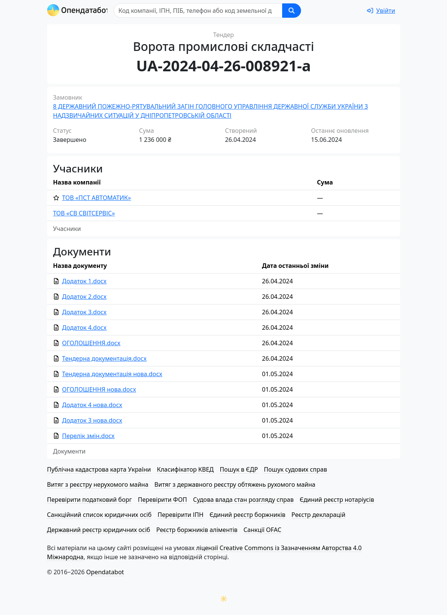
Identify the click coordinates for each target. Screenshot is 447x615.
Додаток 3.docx (84, 312)
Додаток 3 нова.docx (92, 420)
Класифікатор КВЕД (185, 469)
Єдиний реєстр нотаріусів (337, 499)
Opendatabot (105, 572)
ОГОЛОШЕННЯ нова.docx (99, 389)
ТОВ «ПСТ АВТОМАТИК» (96, 198)
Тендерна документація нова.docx (112, 374)
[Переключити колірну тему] (224, 599)
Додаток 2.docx (84, 296)
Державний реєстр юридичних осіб (99, 530)
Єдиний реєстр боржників (247, 514)
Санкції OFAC (262, 530)
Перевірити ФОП (162, 499)
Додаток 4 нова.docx (92, 405)
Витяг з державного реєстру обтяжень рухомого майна (234, 484)
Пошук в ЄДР (239, 469)
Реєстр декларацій (319, 514)
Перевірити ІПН (181, 514)
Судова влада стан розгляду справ (243, 499)
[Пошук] (200, 10)
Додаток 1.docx (84, 281)
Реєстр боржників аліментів (196, 530)
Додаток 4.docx (84, 327)
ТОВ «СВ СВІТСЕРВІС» (84, 213)
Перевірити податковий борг (89, 499)
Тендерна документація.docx (104, 358)
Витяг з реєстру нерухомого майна (98, 484)
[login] (381, 10)
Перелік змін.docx (88, 436)
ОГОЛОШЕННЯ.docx (91, 343)
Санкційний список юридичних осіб (99, 514)
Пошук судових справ (295, 469)
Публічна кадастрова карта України (99, 469)
